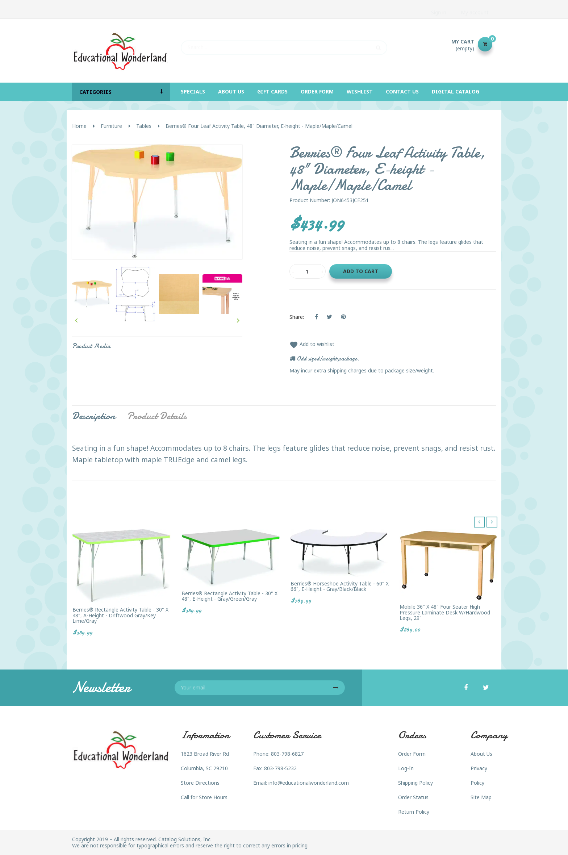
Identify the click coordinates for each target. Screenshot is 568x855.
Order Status (413, 797)
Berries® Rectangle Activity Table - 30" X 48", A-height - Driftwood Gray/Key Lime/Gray (120, 615)
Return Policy (413, 811)
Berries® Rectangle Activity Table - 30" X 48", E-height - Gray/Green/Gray (229, 596)
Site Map (481, 797)
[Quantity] (307, 271)
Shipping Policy (415, 782)
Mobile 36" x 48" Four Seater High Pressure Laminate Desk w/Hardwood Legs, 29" (445, 612)
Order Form (412, 753)
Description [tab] (93, 416)
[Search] (284, 44)
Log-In (406, 768)
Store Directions (200, 782)
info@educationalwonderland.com (308, 782)
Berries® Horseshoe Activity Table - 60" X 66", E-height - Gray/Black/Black (340, 586)
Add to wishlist (311, 344)
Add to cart (360, 271)
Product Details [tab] (157, 416)
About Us (481, 753)
